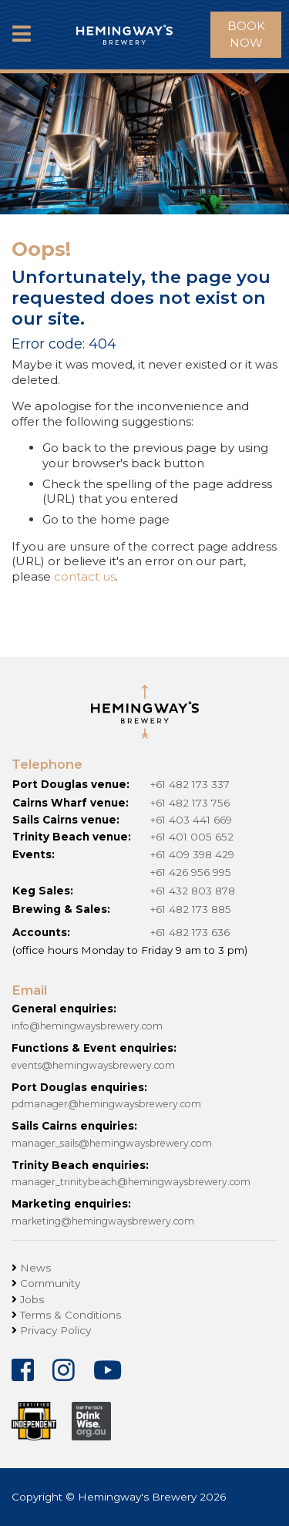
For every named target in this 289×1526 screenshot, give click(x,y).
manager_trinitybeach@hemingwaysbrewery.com (131, 1181)
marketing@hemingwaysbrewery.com (103, 1221)
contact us (85, 576)
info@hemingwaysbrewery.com (87, 1026)
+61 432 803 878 (192, 890)
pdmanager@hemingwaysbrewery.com (106, 1104)
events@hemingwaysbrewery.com (93, 1065)
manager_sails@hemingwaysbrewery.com (112, 1143)
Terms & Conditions (70, 1315)
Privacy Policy (55, 1330)
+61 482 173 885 (190, 909)
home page (135, 519)
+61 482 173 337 (190, 784)
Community (50, 1283)
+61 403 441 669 (191, 820)
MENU (21, 47)
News (35, 1268)
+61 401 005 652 (192, 836)
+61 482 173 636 (190, 932)
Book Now (246, 35)
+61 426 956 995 (190, 872)
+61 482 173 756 (190, 803)
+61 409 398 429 (192, 854)
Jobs (32, 1299)
